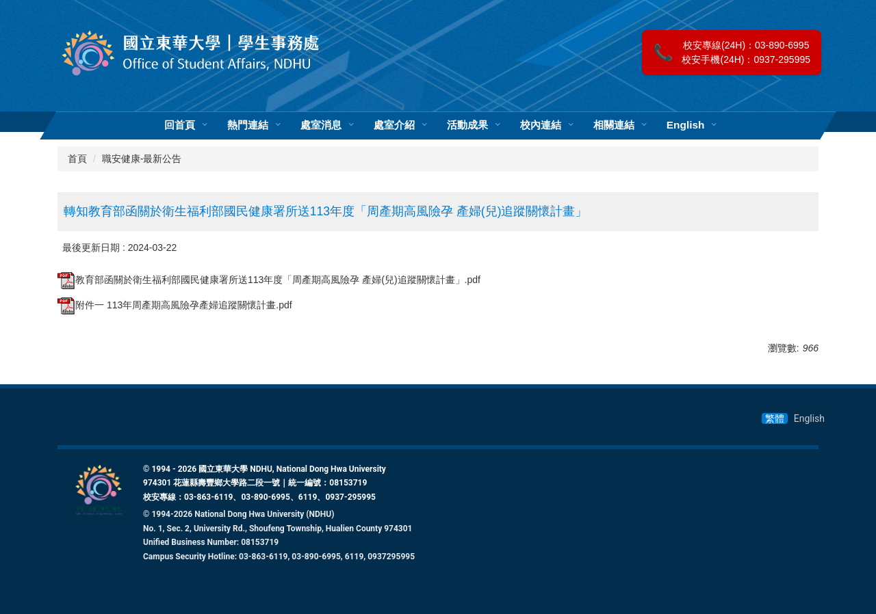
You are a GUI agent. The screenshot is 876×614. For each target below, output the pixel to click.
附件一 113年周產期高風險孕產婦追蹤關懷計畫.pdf (174, 304)
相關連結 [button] (613, 125)
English (686, 125)
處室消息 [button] (321, 125)
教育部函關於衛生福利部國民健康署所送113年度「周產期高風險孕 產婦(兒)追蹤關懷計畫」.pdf (268, 279)
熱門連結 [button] (247, 125)
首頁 (77, 158)
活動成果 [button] (467, 125)
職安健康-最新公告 (142, 158)
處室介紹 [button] (394, 125)
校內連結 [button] (540, 125)
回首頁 (179, 125)
